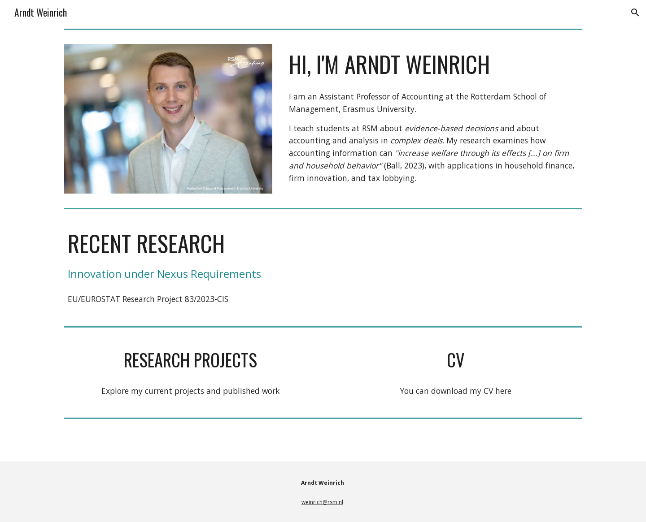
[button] (635, 12)
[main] (433, 64)
